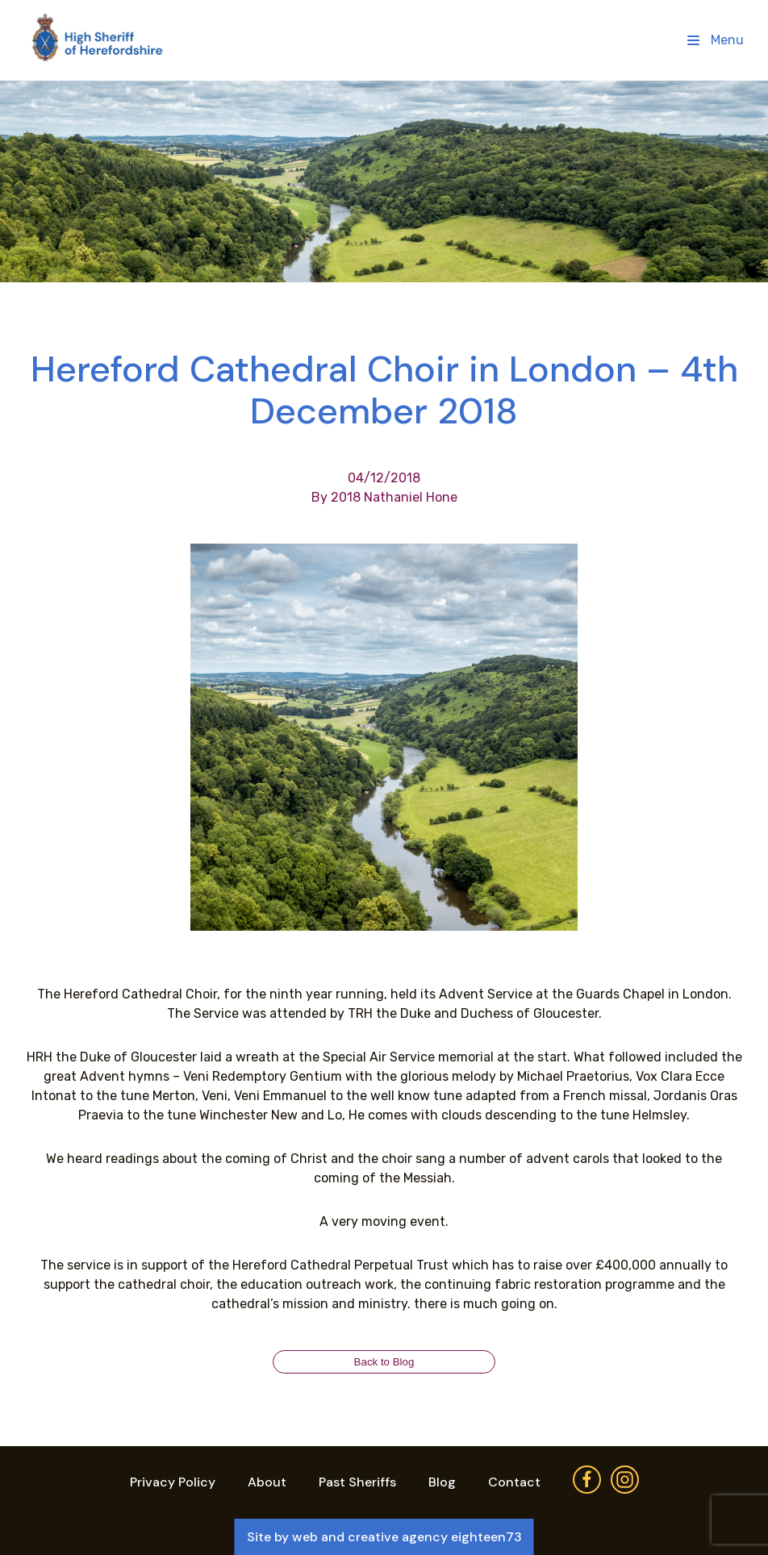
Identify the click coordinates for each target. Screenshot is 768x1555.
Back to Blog (384, 1362)
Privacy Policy (172, 1482)
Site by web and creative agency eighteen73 (384, 1536)
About (267, 1482)
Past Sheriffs (357, 1482)
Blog (442, 1482)
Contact (514, 1482)
